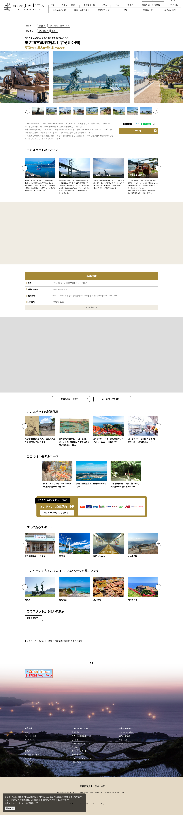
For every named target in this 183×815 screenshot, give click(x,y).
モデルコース (30, 740)
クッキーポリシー (17, 803)
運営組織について (78, 732)
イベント (28, 747)
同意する (10, 808)
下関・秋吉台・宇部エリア (58, 26)
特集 (26, 732)
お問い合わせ (77, 762)
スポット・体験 (45, 641)
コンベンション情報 (126, 732)
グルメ (27, 743)
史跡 (53, 31)
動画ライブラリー (78, 755)
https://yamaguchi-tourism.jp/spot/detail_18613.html (40, 545)
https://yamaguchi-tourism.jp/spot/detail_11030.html (74, 589)
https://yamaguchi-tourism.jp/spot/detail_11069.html (108, 589)
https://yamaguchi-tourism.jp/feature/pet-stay (143, 430)
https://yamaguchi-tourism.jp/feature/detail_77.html (108, 430)
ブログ (27, 751)
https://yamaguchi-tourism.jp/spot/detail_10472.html (74, 176)
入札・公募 (123, 740)
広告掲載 (75, 747)
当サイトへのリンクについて (82, 743)
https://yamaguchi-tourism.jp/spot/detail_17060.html (143, 589)
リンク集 (75, 740)
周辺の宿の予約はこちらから (56, 513)
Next (155, 110)
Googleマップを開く (111, 399)
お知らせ (28, 766)
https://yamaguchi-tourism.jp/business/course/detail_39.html (126, 474)
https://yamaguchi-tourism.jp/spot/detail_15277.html (143, 545)
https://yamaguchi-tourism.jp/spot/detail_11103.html (40, 175)
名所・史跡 (42, 31)
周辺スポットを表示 (69, 399)
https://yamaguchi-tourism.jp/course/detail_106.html (57, 474)
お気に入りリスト (31, 762)
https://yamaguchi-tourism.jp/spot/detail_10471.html (108, 545)
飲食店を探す (32, 618)
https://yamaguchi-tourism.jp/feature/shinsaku (40, 430)
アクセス (28, 758)
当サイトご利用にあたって (81, 736)
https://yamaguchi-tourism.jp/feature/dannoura (74, 431)
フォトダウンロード (79, 751)
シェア (136, 124)
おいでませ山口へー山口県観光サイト (20, 3)
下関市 (41, 26)
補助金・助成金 (124, 736)
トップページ (30, 641)
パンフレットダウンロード (81, 758)
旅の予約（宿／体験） (33, 755)
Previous (27, 110)
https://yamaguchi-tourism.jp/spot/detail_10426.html (40, 589)
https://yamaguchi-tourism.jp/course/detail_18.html (91, 474)
